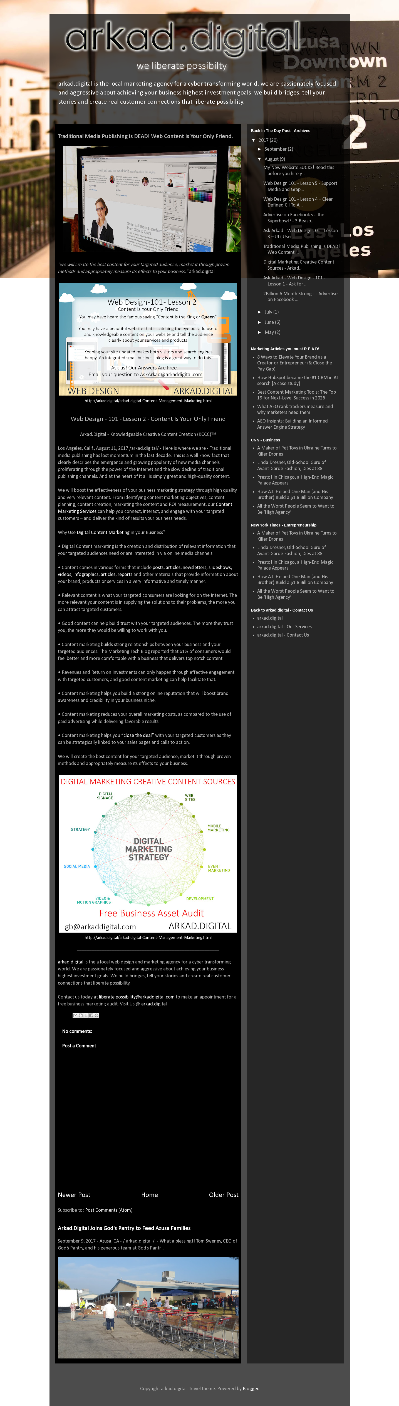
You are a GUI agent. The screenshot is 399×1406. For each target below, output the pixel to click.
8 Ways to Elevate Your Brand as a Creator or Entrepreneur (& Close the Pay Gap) (294, 363)
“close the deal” (138, 735)
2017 (264, 140)
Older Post (224, 1195)
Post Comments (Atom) (109, 1210)
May (270, 332)
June (270, 322)
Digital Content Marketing (103, 532)
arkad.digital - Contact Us (283, 635)
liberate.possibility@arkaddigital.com (137, 997)
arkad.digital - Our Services (284, 627)
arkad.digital (70, 962)
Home (149, 1195)
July (269, 312)
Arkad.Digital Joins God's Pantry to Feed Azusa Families (124, 1228)
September (276, 149)
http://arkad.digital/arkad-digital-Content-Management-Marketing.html (148, 401)
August (272, 159)
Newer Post (74, 1195)
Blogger (250, 1389)
